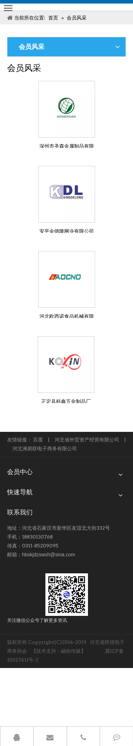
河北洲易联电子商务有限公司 (44, 448)
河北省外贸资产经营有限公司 (87, 439)
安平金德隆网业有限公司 (66, 230)
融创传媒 (71, 651)
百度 (38, 439)
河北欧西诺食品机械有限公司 (66, 315)
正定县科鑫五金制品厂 (66, 401)
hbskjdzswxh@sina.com (48, 554)
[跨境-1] (66, 594)
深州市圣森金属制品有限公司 (66, 145)
